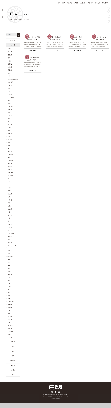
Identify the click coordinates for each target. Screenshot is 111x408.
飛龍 (9, 323)
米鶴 (9, 136)
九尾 (9, 271)
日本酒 (20, 19)
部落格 (76, 3)
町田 (9, 118)
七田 (9, 158)
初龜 (9, 295)
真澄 (9, 239)
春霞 (9, 298)
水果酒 (13, 342)
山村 (9, 277)
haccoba (10, 326)
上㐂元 (10, 317)
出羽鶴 (10, 200)
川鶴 (9, 286)
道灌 (9, 142)
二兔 (9, 310)
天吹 (9, 121)
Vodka (13, 370)
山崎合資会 (11, 301)
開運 (9, 313)
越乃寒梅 (10, 176)
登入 (2, 17)
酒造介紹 (90, 3)
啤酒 (13, 356)
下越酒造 (10, 332)
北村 (9, 145)
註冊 (2, 10)
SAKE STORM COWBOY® (11, 246)
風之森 (10, 52)
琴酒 (13, 351)
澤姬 (9, 292)
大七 (9, 185)
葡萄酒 (13, 365)
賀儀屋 (10, 209)
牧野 (9, 91)
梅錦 (9, 212)
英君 (9, 221)
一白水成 (10, 154)
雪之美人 (10, 170)
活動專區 (69, 3)
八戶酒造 (10, 106)
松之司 (10, 320)
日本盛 (10, 94)
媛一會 (10, 230)
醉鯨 (9, 49)
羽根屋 (10, 55)
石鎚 (9, 206)
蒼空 (9, 289)
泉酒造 (10, 64)
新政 (9, 112)
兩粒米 (10, 242)
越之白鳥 (10, 173)
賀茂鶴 (10, 133)
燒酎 (13, 346)
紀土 (9, 179)
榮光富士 (26, 19)
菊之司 (10, 329)
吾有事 (10, 215)
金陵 (9, 280)
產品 (63, 3)
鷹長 (9, 73)
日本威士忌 (13, 360)
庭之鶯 (10, 139)
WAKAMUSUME (13, 79)
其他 (9, 335)
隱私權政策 (105, 3)
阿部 (9, 218)
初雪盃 (10, 227)
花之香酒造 (11, 233)
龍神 (9, 265)
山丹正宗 (10, 67)
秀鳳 (9, 103)
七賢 (9, 259)
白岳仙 (10, 224)
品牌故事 (82, 3)
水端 (9, 76)
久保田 (10, 109)
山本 (9, 182)
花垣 (9, 283)
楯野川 (10, 164)
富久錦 (10, 307)
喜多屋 (10, 194)
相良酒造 (10, 82)
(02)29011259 (63, 394)
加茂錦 (10, 304)
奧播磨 (10, 70)
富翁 (9, 130)
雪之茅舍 (10, 250)
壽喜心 (10, 236)
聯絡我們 (97, 3)
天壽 (9, 191)
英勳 (9, 203)
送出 (19, 35)
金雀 (9, 88)
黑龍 (9, 268)
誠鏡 (9, 197)
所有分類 (12, 40)
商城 (15, 19)
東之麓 (10, 124)
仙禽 (9, 188)
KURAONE (11, 97)
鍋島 (9, 253)
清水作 (10, 151)
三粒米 (10, 115)
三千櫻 (10, 338)
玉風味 (10, 127)
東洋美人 (10, 167)
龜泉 (9, 58)
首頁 (59, 3)
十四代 (10, 85)
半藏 (9, 61)
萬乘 (9, 262)
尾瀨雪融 (10, 161)
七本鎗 (10, 274)
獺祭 (9, 100)
